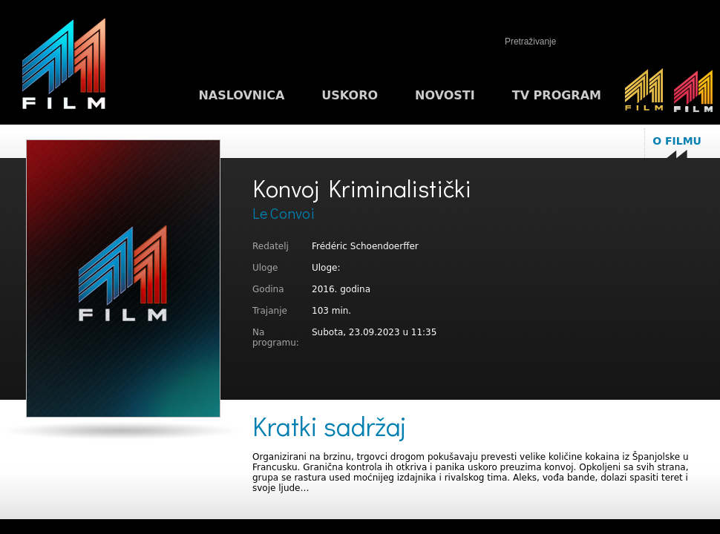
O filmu (676, 141)
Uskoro (349, 95)
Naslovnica (241, 95)
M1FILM (63, 67)
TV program (556, 95)
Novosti (445, 95)
